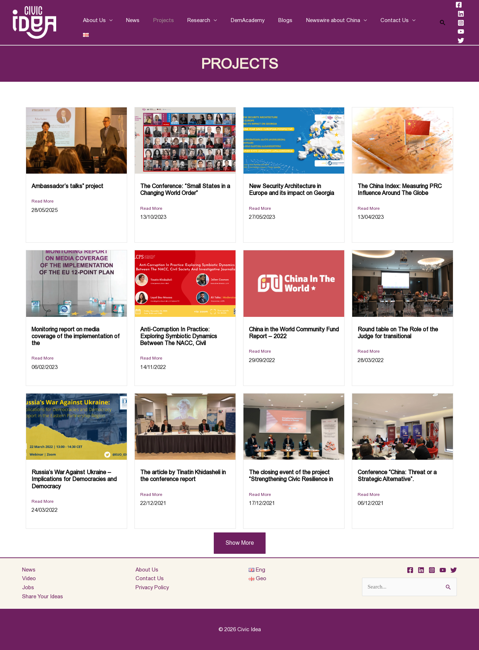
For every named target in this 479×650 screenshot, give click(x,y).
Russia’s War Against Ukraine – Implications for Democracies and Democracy (74, 479)
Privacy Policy (153, 587)
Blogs (270, 22)
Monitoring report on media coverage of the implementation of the (76, 336)
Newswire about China (315, 22)
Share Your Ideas (42, 596)
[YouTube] (455, 31)
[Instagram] (455, 23)
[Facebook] (453, 4)
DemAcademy (235, 22)
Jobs (28, 587)
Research (189, 22)
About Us (93, 22)
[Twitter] (455, 40)
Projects (156, 22)
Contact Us (374, 22)
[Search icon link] (437, 22)
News (129, 22)
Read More (43, 201)
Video (29, 578)
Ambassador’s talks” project (67, 186)
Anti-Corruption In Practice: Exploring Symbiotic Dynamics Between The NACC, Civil (178, 336)
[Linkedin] (455, 13)
